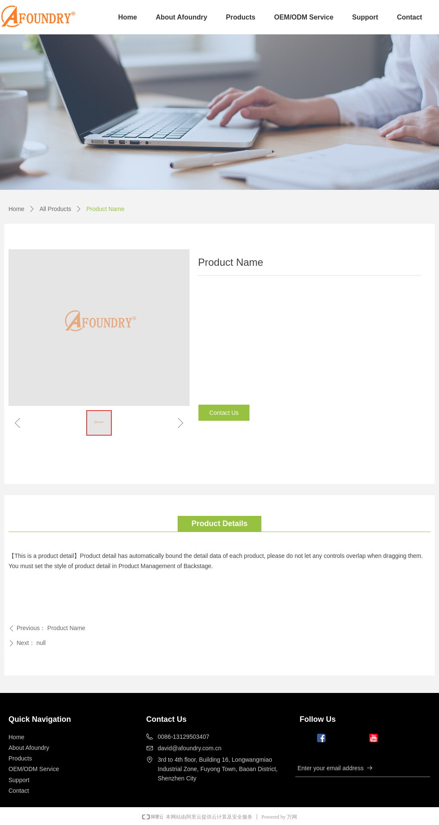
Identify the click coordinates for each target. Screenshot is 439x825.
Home (16, 209)
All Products (55, 209)
